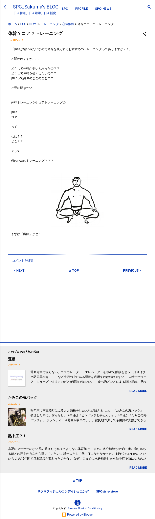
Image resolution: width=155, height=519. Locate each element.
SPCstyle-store (107, 491)
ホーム (12, 24)
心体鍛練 (68, 24)
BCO (23, 24)
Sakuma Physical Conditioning (85, 508)
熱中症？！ (17, 436)
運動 (11, 359)
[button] (144, 34)
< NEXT (19, 270)
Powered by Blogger (78, 514)
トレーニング (50, 24)
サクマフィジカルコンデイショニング (63, 491)
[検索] (149, 7)
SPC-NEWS (103, 9)
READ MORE (138, 391)
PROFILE (81, 9)
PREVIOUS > (132, 270)
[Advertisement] (77, 306)
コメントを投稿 (22, 260)
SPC (65, 9)
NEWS (33, 24)
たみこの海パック (22, 397)
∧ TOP (74, 270)
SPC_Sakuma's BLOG (36, 7)
